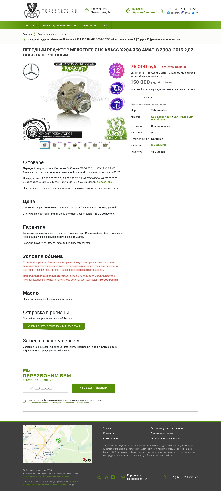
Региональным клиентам (166, 438)
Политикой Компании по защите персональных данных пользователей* (58, 402)
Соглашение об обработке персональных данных (46, 476)
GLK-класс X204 (161, 116)
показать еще (105, 181)
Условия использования (56, 484)
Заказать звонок (93, 388)
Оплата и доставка (162, 433)
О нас (105, 25)
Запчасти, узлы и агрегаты (59, 25)
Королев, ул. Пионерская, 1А (137, 477)
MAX (187, 13)
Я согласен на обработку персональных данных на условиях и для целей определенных (65, 401)
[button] (124, 100)
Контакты (90, 25)
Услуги (30, 25)
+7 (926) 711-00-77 (184, 477)
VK (196, 13)
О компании (110, 438)
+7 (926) (181, 9)
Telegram (175, 13)
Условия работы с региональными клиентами (54, 326)
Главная (27, 34)
